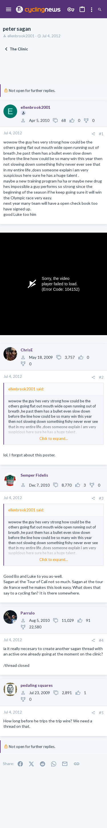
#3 (101, 498)
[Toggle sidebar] (91, 9)
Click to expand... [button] (53, 438)
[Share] (93, 134)
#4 (101, 640)
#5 (101, 712)
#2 (101, 377)
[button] (9, 10)
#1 (101, 134)
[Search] (99, 9)
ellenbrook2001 (21, 36)
